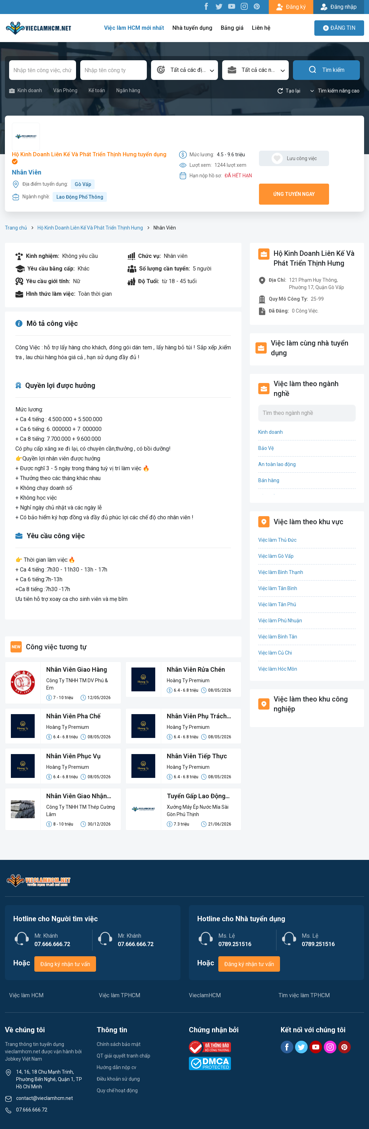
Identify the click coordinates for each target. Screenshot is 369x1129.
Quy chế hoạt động (117, 1090)
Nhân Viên (26, 172)
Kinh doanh (25, 91)
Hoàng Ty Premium (188, 680)
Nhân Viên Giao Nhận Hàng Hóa (76, 796)
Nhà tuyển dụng (192, 28)
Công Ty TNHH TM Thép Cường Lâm (80, 810)
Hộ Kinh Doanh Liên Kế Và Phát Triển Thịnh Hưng (90, 228)
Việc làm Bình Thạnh (280, 572)
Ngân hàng (128, 90)
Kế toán (97, 90)
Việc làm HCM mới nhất (134, 28)
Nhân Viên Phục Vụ (73, 756)
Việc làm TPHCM (119, 995)
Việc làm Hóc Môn (277, 669)
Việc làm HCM (26, 995)
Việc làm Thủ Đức (277, 540)
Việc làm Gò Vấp (276, 556)
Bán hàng (268, 480)
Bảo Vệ (266, 448)
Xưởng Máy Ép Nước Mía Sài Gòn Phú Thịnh (197, 810)
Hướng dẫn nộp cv (116, 1067)
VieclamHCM (205, 995)
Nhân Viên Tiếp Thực (197, 756)
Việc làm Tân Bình (277, 588)
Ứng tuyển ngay (294, 194)
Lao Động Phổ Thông (79, 197)
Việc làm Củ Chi (275, 653)
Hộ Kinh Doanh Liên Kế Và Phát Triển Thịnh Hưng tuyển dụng (89, 157)
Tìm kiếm (326, 70)
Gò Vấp (83, 184)
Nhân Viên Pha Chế (73, 716)
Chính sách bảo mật (119, 1044)
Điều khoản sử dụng (118, 1079)
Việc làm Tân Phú (277, 604)
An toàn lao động (277, 464)
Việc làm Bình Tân (277, 636)
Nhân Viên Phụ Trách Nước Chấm (197, 716)
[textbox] (184, 70)
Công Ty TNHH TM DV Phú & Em (77, 684)
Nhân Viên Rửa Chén (196, 669)
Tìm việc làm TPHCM (304, 995)
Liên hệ (261, 28)
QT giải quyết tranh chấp (123, 1056)
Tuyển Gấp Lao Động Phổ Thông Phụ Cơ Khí (198, 796)
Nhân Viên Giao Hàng (76, 669)
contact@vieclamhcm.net (44, 1098)
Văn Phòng (65, 90)
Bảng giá (232, 28)
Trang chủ (16, 228)
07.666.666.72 (31, 1110)
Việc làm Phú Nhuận (280, 620)
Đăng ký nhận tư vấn (65, 964)
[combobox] (184, 70)
